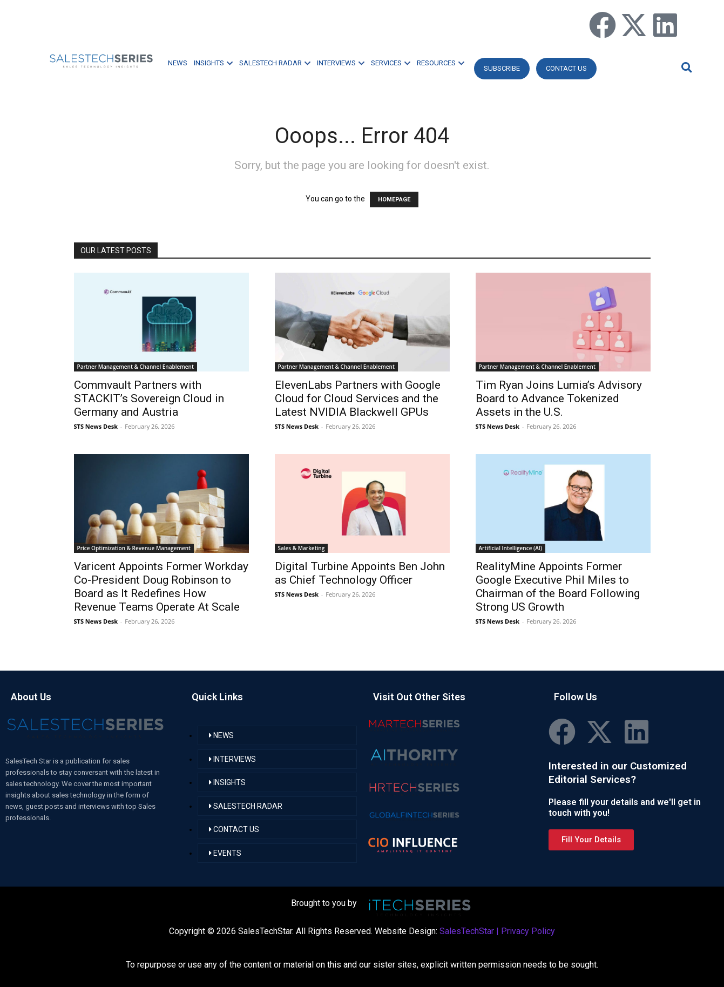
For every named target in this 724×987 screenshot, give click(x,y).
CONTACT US (566, 68)
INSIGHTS (213, 63)
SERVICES (390, 63)
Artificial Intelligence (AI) (511, 548)
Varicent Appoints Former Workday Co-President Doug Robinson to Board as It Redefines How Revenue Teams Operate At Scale (161, 586)
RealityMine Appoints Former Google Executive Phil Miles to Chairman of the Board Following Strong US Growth (558, 586)
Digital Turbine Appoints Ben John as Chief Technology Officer (360, 573)
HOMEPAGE (394, 199)
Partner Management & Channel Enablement (135, 366)
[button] (685, 67)
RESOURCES (440, 63)
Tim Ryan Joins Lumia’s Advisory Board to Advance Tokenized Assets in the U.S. (559, 398)
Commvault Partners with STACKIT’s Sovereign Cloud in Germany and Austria (149, 398)
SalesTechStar (466, 931)
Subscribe (502, 68)
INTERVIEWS (340, 63)
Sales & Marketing (301, 548)
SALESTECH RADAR (274, 63)
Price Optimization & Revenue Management (134, 548)
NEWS (177, 63)
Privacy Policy (528, 931)
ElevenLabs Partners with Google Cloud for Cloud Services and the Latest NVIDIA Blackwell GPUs (358, 398)
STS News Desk (96, 426)
